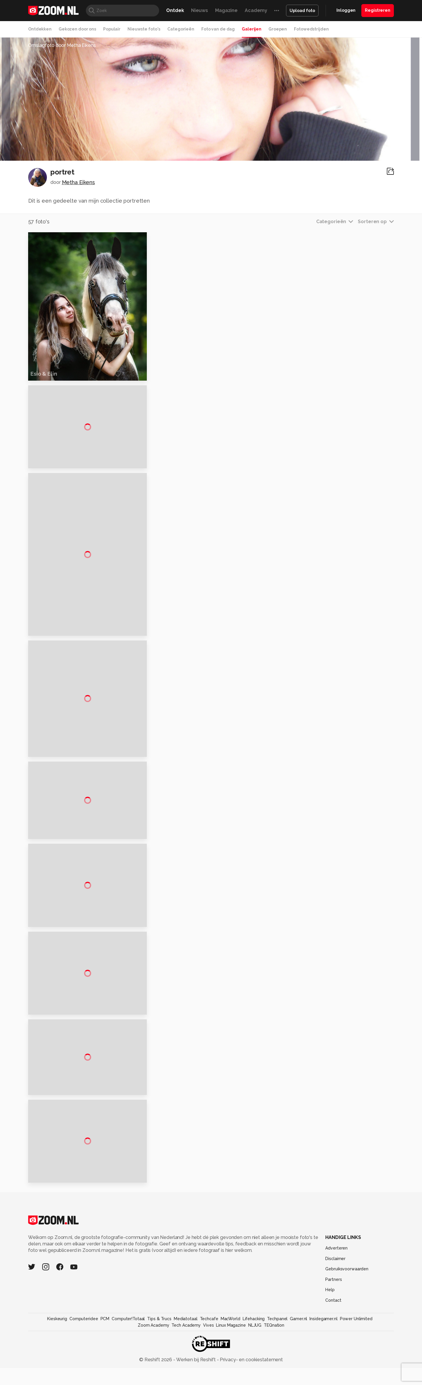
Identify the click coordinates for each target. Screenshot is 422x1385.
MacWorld (230, 1380)
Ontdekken (40, 29)
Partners (333, 1341)
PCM (105, 1380)
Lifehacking (254, 1380)
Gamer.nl (298, 1380)
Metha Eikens (78, 182)
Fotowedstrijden (311, 29)
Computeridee (83, 1380)
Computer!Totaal (128, 1380)
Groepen (277, 29)
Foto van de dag (218, 29)
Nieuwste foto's (143, 29)
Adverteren (336, 1310)
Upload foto (302, 10)
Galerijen (251, 29)
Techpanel (277, 1380)
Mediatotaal (186, 1380)
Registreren (377, 10)
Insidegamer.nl (323, 1380)
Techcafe (209, 1380)
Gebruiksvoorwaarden (346, 1330)
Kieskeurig (57, 1380)
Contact (333, 1362)
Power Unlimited (356, 1380)
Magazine (226, 10)
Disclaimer (335, 1320)
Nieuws (199, 10)
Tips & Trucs (159, 1380)
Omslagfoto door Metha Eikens (62, 45)
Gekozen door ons (77, 29)
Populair (111, 29)
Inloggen (345, 10)
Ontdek (175, 10)
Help (330, 1351)
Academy (256, 10)
